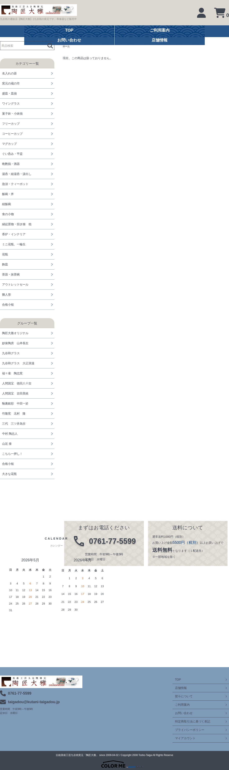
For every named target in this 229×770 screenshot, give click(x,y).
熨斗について (181, 696)
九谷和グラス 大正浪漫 (18, 363)
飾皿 (5, 264)
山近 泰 (7, 443)
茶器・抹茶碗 (11, 274)
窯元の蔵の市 (11, 83)
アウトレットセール (15, 284)
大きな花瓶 (9, 473)
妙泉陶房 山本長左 (15, 343)
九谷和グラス (11, 353)
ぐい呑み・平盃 (12, 153)
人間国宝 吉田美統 (15, 393)
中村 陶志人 (10, 433)
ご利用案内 (180, 704)
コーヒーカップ (12, 133)
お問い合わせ (181, 713)
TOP (176, 679)
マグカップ (9, 143)
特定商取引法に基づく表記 (190, 721)
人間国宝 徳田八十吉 (16, 383)
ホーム (66, 46)
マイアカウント (183, 738)
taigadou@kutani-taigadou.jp (34, 702)
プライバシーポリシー (187, 729)
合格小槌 (8, 304)
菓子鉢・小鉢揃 (12, 113)
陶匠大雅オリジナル (15, 333)
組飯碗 (6, 204)
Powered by (114, 764)
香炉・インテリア (14, 234)
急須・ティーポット (15, 184)
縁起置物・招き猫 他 (16, 224)
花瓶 (5, 254)
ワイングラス (11, 103)
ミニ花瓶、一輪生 (14, 244)
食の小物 (8, 214)
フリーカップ (11, 123)
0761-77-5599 (19, 693)
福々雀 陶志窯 (12, 373)
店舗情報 (178, 688)
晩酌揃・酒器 (11, 163)
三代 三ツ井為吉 (14, 423)
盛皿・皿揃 (9, 93)
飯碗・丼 (8, 194)
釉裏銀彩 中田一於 (15, 403)
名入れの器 (9, 73)
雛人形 (6, 294)
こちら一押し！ (12, 453)
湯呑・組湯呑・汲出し (16, 174)
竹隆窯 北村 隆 (14, 413)
